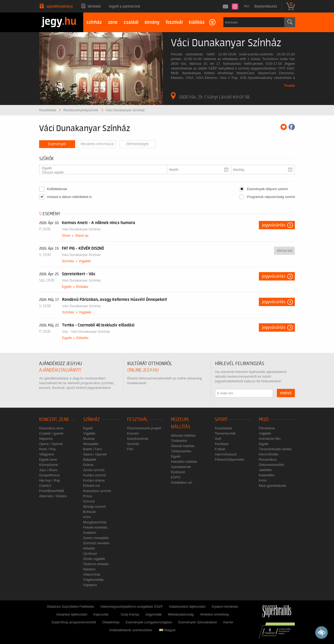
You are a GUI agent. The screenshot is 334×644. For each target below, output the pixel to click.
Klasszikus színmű (97, 491)
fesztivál (174, 22)
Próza (87, 496)
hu (246, 6)
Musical (88, 439)
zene (112, 22)
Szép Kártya (130, 614)
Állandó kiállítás (182, 446)
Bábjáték (89, 459)
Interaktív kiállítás (184, 462)
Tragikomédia (93, 580)
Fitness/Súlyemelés (229, 459)
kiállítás (197, 22)
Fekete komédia (95, 527)
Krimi (87, 517)
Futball (220, 449)
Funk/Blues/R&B (51, 491)
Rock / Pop (47, 449)
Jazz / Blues (48, 470)
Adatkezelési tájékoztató (187, 606)
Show (66, 235)
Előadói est (91, 486)
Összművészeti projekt (144, 428)
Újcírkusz (90, 553)
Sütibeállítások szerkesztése (130, 630)
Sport (221, 419)
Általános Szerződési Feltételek (70, 606)
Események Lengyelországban (149, 622)
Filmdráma (267, 428)
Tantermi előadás (96, 564)
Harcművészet (225, 454)
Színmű (88, 501)
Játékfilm (265, 470)
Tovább (289, 85)
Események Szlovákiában (197, 622)
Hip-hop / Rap (49, 480)
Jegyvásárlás (273, 225)
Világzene (46, 454)
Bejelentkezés (265, 6)
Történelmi (179, 441)
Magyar (167, 630)
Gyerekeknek (181, 467)
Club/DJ (45, 486)
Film (130, 449)
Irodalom (89, 533)
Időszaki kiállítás (183, 435)
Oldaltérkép (110, 622)
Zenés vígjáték (94, 559)
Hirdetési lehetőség (214, 614)
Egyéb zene (48, 459)
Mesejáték (90, 444)
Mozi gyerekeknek (272, 486)
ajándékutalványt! (60, 370)
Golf (218, 439)
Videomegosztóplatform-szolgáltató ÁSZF (131, 606)
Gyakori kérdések (225, 606)
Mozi (264, 419)
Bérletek (94, 6)
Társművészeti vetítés (275, 449)
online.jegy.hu (143, 370)
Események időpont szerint (267, 189)
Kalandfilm (267, 475)
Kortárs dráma (93, 480)
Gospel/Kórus (49, 475)
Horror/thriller (269, 454)
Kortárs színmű (94, 475)
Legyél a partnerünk (124, 6)
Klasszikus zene (51, 428)
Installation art (181, 482)
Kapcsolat (100, 614)
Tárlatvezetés (181, 451)
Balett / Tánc (92, 449)
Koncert (133, 433)
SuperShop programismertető (73, 622)
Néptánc (89, 569)
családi (131, 22)
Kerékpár (222, 444)
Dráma (88, 465)
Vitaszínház (91, 574)
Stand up (81, 235)
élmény (152, 22)
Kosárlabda (223, 428)
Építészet (178, 472)
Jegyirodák (153, 614)
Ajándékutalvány (59, 6)
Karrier (228, 622)
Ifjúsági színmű (94, 506)
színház (94, 22)
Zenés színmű (93, 470)
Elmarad (284, 250)
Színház (68, 261)
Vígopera (90, 585)
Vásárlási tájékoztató (71, 614)
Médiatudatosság (181, 614)
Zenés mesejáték (96, 538)
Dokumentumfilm (271, 465)
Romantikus (268, 459)
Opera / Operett (51, 444)
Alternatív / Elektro (53, 496)
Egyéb (101, 168)
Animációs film (270, 439)
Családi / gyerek (51, 433)
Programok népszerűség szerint (271, 197)
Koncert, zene (54, 419)
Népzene (46, 439)
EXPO (175, 477)
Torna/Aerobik (225, 433)
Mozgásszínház (94, 522)
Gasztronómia (137, 439)
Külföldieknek (57, 189)
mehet (286, 393)
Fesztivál (137, 419)
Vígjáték (85, 261)
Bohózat (89, 512)
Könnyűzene (48, 465)
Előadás (82, 287)
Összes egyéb (101, 172)
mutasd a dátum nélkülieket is (69, 197)
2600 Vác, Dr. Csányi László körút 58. (210, 95)
